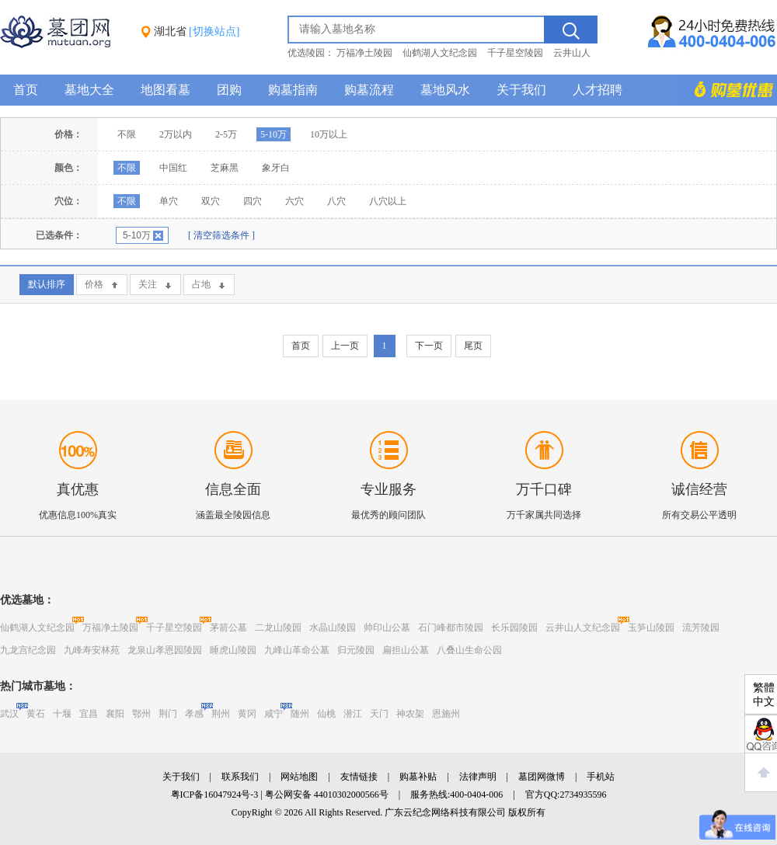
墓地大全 (89, 89)
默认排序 (46, 284)
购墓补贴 (418, 776)
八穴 (336, 201)
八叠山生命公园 (469, 650)
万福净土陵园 (364, 52)
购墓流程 (369, 89)
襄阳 (115, 713)
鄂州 (141, 713)
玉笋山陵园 (651, 627)
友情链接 (359, 776)
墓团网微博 (541, 776)
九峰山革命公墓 (296, 650)
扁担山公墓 (405, 650)
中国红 (173, 167)
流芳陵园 (701, 627)
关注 (147, 284)
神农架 (410, 713)
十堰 (62, 713)
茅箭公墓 (228, 627)
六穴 (294, 201)
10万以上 (328, 134)
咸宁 (273, 713)
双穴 (210, 201)
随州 (300, 713)
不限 (126, 134)
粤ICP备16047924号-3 (215, 794)
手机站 (601, 776)
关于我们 (521, 89)
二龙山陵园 (278, 627)
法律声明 (478, 776)
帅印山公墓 (387, 627)
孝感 (194, 713)
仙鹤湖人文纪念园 (439, 52)
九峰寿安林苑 (92, 650)
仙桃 (326, 713)
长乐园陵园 (514, 627)
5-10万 (273, 134)
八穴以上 (387, 201)
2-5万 (226, 134)
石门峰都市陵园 (450, 627)
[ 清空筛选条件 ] (221, 235)
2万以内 (175, 134)
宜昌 (88, 713)
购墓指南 (293, 89)
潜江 (352, 713)
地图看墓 (165, 89)
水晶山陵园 (332, 627)
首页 (25, 89)
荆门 (168, 713)
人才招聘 (597, 89)
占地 (201, 284)
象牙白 (276, 167)
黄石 (35, 713)
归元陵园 (356, 650)
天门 (379, 713)
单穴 (168, 201)
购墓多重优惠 (726, 90)
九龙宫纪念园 (28, 650)
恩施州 (446, 713)
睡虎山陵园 (233, 650)
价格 (94, 284)
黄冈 (247, 713)
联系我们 (240, 776)
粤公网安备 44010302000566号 (326, 794)
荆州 (220, 713)
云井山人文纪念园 (582, 627)
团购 (229, 89)
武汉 (9, 713)
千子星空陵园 (515, 52)
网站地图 (299, 776)
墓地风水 (445, 89)
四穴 (252, 201)
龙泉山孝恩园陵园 (164, 650)
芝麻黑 (225, 167)
